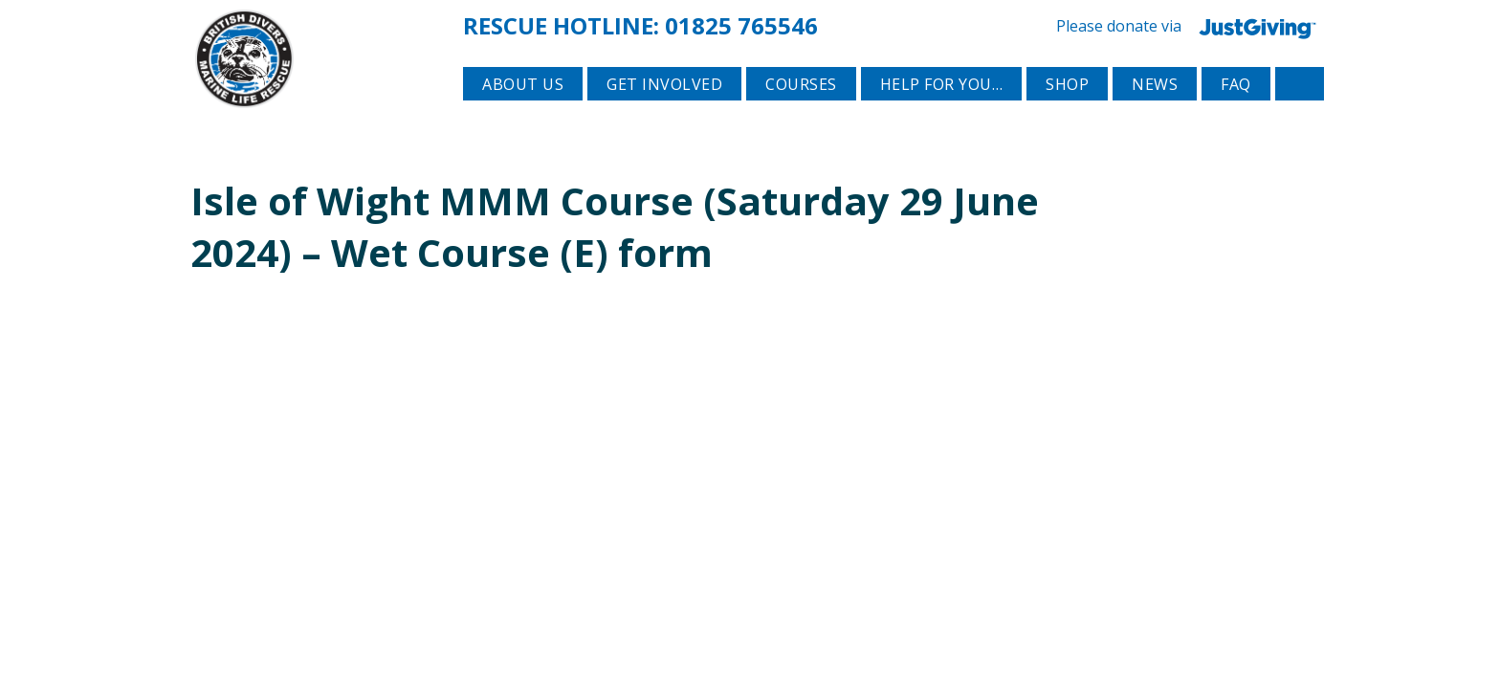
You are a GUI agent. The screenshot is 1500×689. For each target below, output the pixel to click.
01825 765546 (741, 22)
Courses (801, 115)
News (1155, 115)
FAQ (1236, 115)
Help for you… (942, 115)
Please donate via (1190, 24)
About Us (522, 115)
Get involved (664, 115)
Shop (1067, 115)
